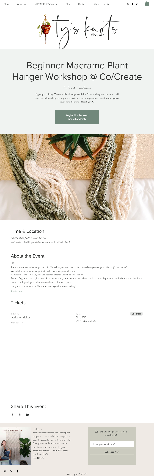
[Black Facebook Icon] (17, 471)
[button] (6, 4)
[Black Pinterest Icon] (11, 471)
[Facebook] (132, 4)
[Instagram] (128, 4)
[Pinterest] (136, 4)
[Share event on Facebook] (12, 415)
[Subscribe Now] (112, 452)
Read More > (17, 291)
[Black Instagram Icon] (5, 471)
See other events (77, 119)
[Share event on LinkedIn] (27, 415)
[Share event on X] (20, 415)
